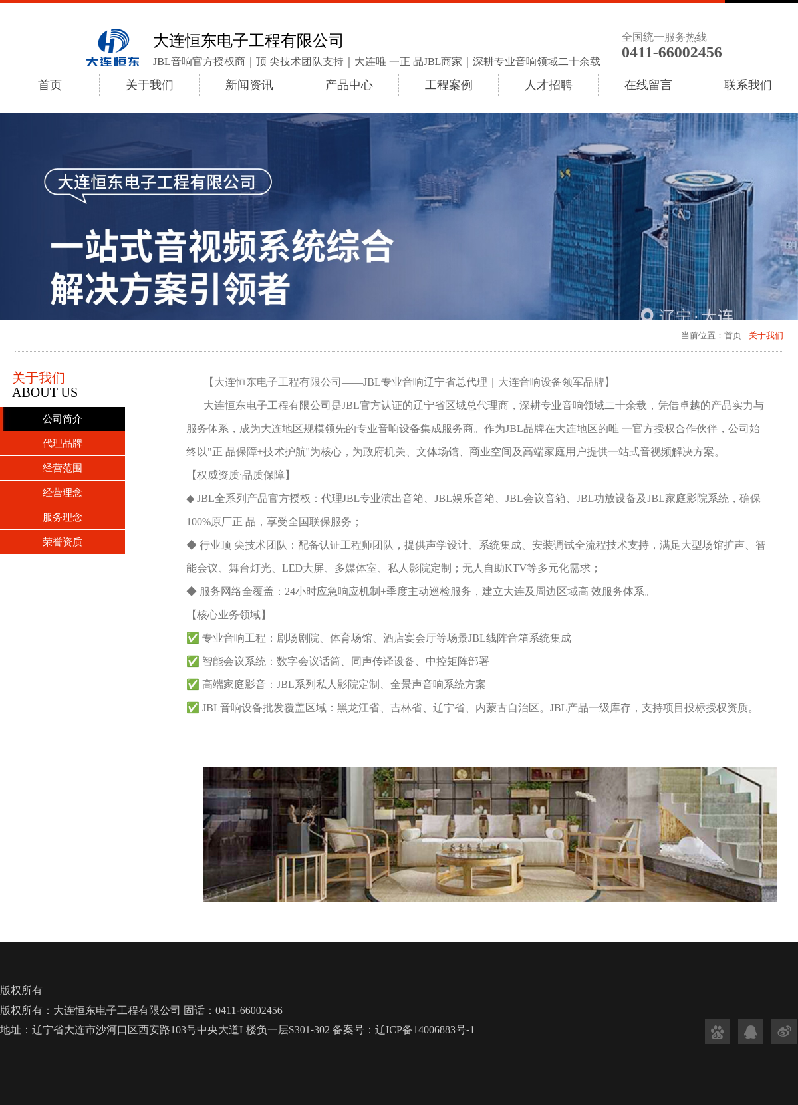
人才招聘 (549, 85)
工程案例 (449, 85)
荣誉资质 (62, 542)
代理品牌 (62, 443)
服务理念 (62, 517)
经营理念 (62, 492)
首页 (50, 85)
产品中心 (349, 85)
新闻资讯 (249, 85)
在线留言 (648, 85)
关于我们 (150, 85)
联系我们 (748, 85)
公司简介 (62, 419)
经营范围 (62, 468)
